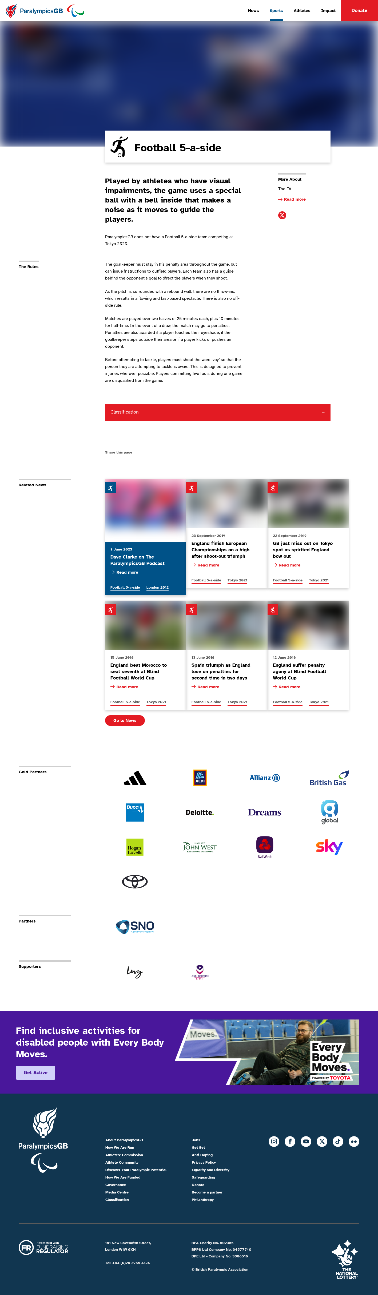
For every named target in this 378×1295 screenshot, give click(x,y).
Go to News (125, 720)
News (253, 10)
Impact (328, 10)
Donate (359, 10)
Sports (276, 10)
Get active (35, 1072)
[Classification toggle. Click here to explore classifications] (218, 412)
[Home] (44, 10)
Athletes (302, 10)
